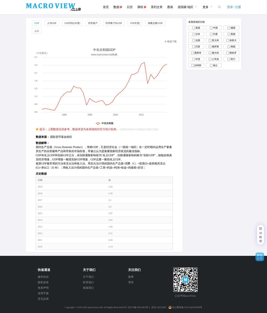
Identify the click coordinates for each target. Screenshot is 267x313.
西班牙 (232, 52)
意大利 (215, 40)
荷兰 (233, 59)
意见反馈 (43, 298)
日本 (197, 34)
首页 (106, 7)
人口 (36, 31)
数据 (117, 7)
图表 (170, 7)
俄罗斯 (215, 46)
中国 (215, 27)
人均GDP (52, 23)
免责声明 (43, 287)
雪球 (131, 282)
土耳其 (215, 59)
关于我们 (88, 276)
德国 (233, 27)
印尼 (197, 59)
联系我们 (88, 282)
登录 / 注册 (234, 7)
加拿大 (232, 40)
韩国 (233, 46)
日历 (130, 7)
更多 (208, 7)
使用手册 (43, 293)
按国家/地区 (188, 7)
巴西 (197, 46)
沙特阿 (197, 65)
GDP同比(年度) (72, 23)
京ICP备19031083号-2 (139, 307)
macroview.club (95, 307)
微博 (131, 276)
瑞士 (215, 65)
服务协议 (43, 276)
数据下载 (170, 41)
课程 (141, 7)
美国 (197, 27)
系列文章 (157, 7)
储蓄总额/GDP (155, 23)
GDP (36, 23)
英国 (233, 34)
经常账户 (93, 23)
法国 (197, 40)
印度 (215, 34)
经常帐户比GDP (114, 23)
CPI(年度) (135, 23)
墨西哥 (197, 52)
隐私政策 (43, 282)
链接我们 (88, 287)
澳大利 (215, 52)
